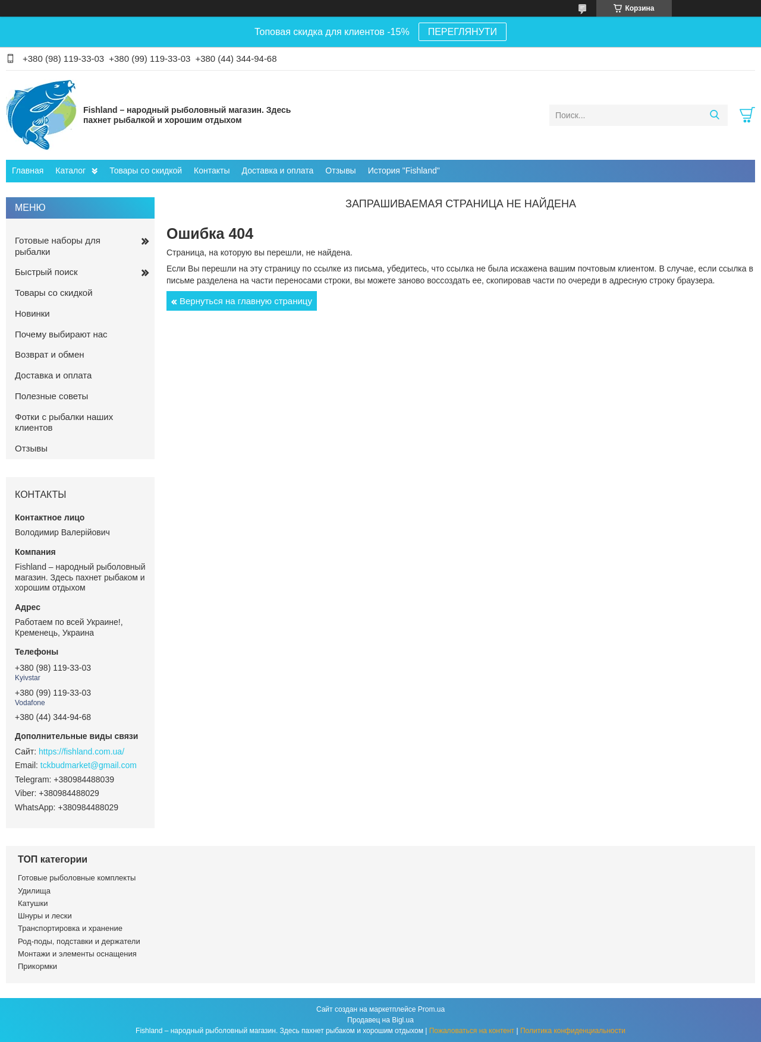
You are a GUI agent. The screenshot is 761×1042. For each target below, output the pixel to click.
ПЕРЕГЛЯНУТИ (462, 32)
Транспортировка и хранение (70, 928)
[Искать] (714, 115)
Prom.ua (431, 1009)
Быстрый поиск (46, 272)
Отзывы (340, 170)
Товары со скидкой (145, 170)
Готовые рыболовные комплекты (77, 877)
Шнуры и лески (45, 915)
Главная (27, 170)
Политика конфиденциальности (572, 1031)
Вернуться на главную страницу (246, 301)
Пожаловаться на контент (471, 1031)
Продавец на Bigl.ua (380, 1020)
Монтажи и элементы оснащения (77, 953)
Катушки (33, 903)
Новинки (32, 313)
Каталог (70, 170)
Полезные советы (51, 396)
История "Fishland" (404, 170)
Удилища (34, 890)
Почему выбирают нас (61, 334)
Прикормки (37, 966)
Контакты (211, 170)
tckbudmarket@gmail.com (88, 765)
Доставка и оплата (278, 170)
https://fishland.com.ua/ (81, 751)
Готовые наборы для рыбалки (57, 246)
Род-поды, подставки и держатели (79, 941)
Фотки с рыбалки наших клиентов (64, 422)
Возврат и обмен (49, 354)
